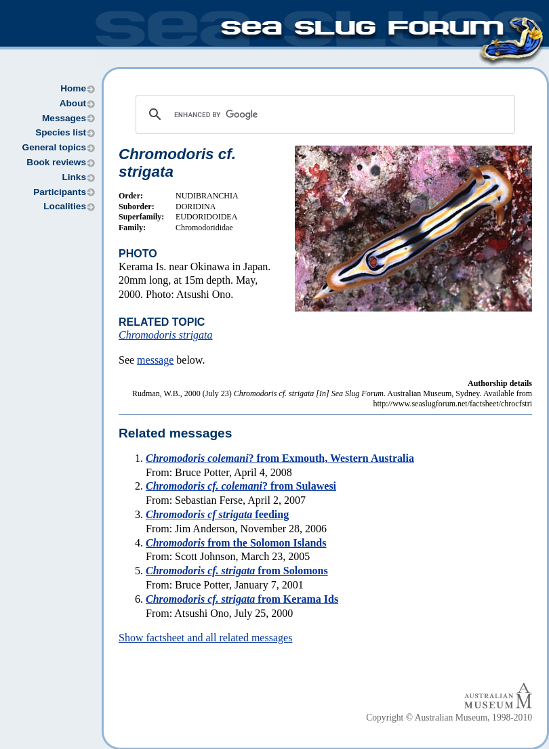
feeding (217, 514)
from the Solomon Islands (236, 543)
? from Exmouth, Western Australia (280, 458)
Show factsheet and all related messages (205, 637)
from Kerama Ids (242, 599)
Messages (64, 118)
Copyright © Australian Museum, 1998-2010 (449, 717)
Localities (64, 206)
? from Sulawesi (241, 486)
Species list (60, 132)
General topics (54, 147)
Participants (59, 192)
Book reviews (56, 162)
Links (74, 177)
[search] (323, 114)
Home (73, 88)
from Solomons (237, 570)
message (155, 360)
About (73, 103)
